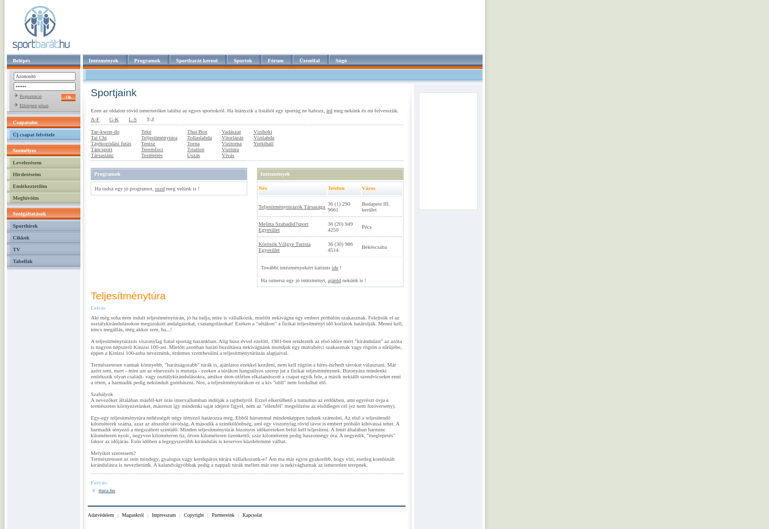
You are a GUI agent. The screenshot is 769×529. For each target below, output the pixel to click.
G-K (114, 119)
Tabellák (23, 261)
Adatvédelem (101, 515)
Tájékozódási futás (111, 143)
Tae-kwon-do (105, 131)
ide (335, 267)
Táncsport (101, 149)
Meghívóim (26, 198)
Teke (146, 131)
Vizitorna (232, 143)
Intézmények (104, 60)
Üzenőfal (309, 60)
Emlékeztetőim (30, 186)
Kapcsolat (252, 515)
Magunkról (133, 515)
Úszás (193, 155)
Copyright (194, 515)
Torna (193, 143)
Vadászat (231, 131)
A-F (95, 119)
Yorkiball (264, 143)
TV (16, 249)
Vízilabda (264, 137)
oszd (160, 188)
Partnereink (223, 515)
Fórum (275, 60)
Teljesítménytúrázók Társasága (291, 207)
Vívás (228, 155)
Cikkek (21, 237)
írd (329, 110)
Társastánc (102, 155)
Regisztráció (31, 96)
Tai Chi (99, 137)
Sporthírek (25, 226)
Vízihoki (263, 131)
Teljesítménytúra (159, 137)
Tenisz (148, 143)
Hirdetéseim (27, 174)
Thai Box (197, 131)
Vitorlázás (233, 137)
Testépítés (152, 155)
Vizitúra (230, 149)
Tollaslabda (199, 137)
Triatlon (196, 149)
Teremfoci (152, 149)
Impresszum (164, 515)
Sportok (242, 60)
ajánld (334, 280)
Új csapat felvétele (34, 134)
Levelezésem (27, 162)
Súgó (341, 60)
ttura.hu (107, 490)
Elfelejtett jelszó (34, 105)
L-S (132, 119)
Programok (147, 60)
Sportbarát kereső (197, 60)
